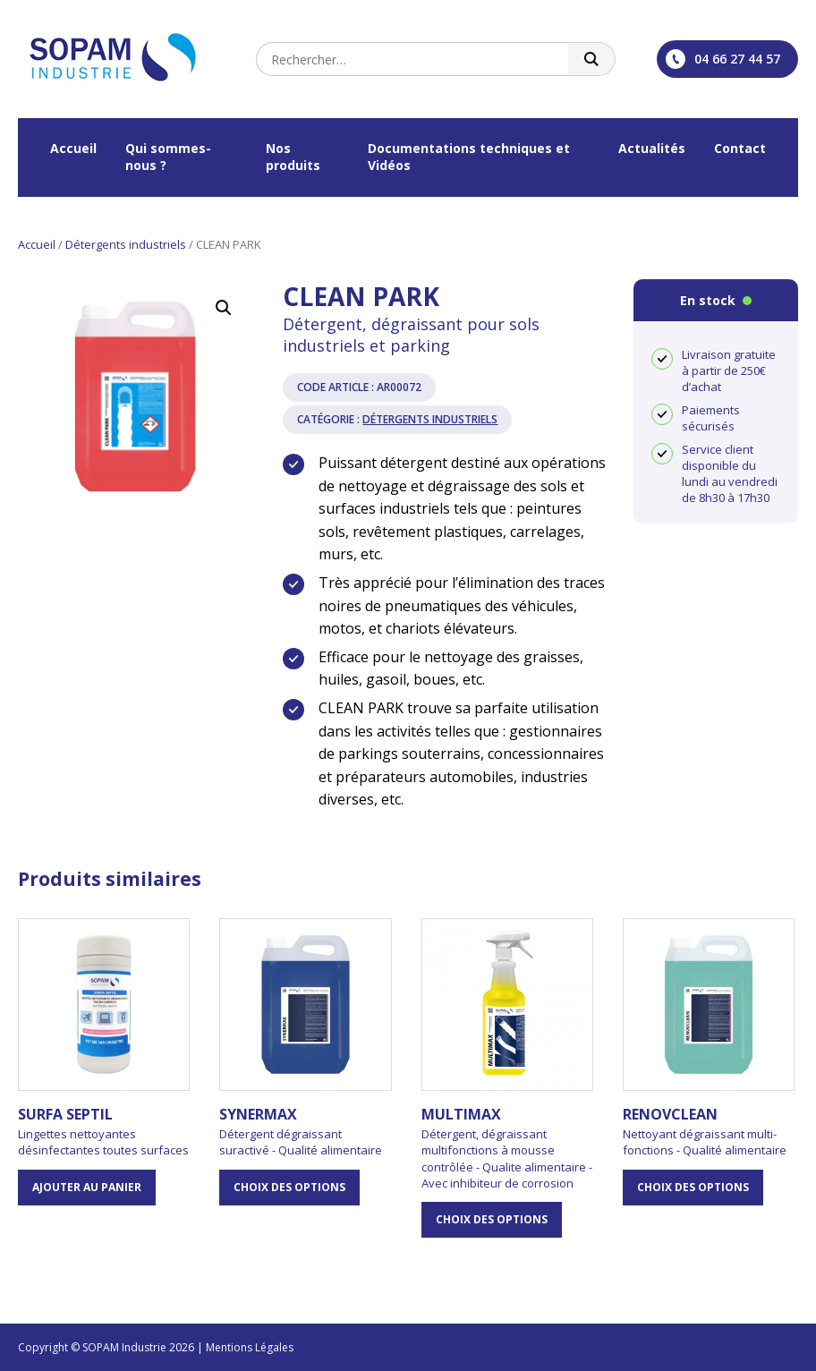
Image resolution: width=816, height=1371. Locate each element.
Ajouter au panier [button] (86, 1187)
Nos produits (293, 157)
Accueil (73, 148)
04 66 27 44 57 (723, 59)
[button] (224, 308)
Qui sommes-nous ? (168, 157)
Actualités (651, 148)
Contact (740, 148)
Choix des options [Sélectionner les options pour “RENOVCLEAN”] (693, 1187)
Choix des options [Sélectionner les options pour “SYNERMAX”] (289, 1187)
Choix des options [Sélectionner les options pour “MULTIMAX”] (492, 1219)
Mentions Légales (249, 1347)
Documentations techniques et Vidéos (469, 157)
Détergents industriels (125, 244)
